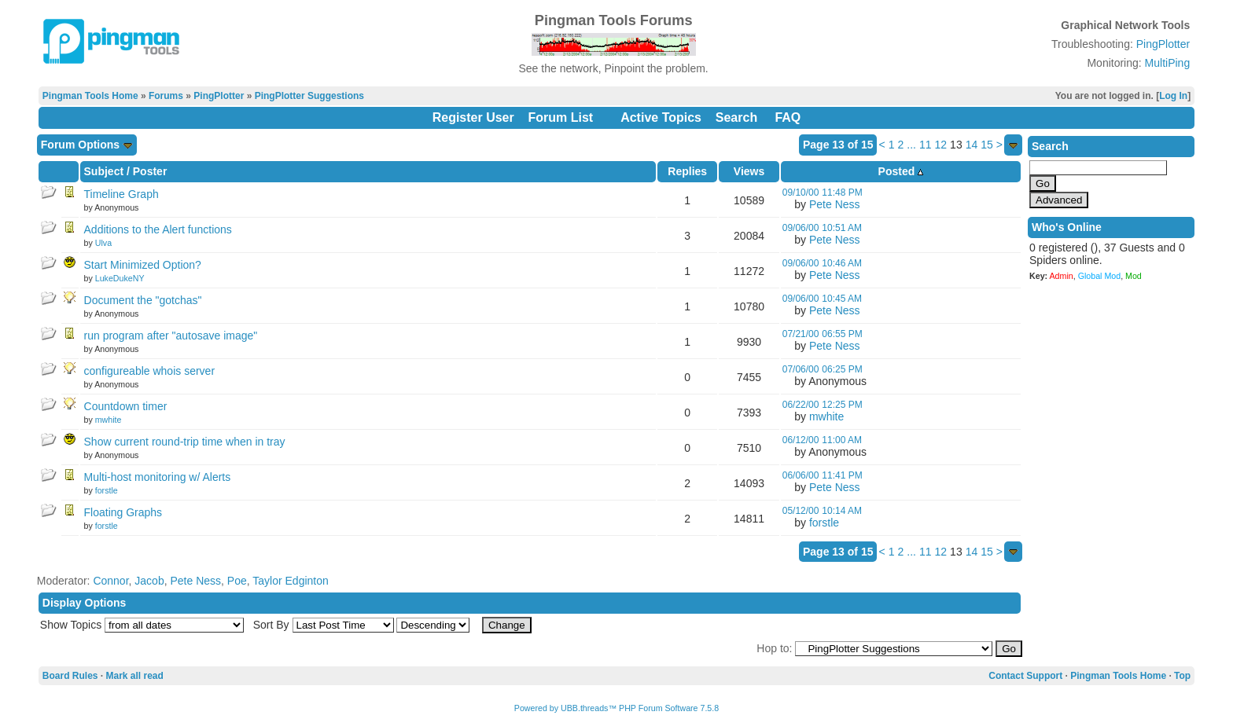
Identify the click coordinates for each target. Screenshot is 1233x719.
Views (749, 171)
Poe (237, 580)
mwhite (108, 419)
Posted (901, 171)
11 (925, 144)
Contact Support (1025, 675)
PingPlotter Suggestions (309, 95)
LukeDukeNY (120, 278)
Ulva (103, 243)
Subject (104, 171)
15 (987, 144)
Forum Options (87, 144)
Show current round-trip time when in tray (184, 441)
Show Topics (70, 624)
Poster (150, 171)
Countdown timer (125, 406)
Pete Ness (834, 204)
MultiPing (1168, 63)
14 (972, 144)
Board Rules (70, 675)
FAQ (788, 117)
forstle (106, 490)
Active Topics (660, 117)
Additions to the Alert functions (158, 229)
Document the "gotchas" (143, 300)
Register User (473, 117)
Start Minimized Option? (142, 265)
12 (941, 144)
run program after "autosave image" (171, 335)
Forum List (561, 117)
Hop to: (774, 648)
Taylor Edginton (290, 580)
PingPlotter (1163, 44)
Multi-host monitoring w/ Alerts (157, 477)
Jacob (149, 580)
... (911, 144)
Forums (166, 95)
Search (736, 117)
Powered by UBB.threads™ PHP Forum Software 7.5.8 (616, 708)
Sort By (271, 624)
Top (1182, 675)
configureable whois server (149, 371)
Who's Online (1067, 227)
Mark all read (135, 675)
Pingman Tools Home (90, 95)
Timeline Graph (121, 194)
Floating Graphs (123, 512)
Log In (1173, 95)
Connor (110, 580)
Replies (687, 171)
